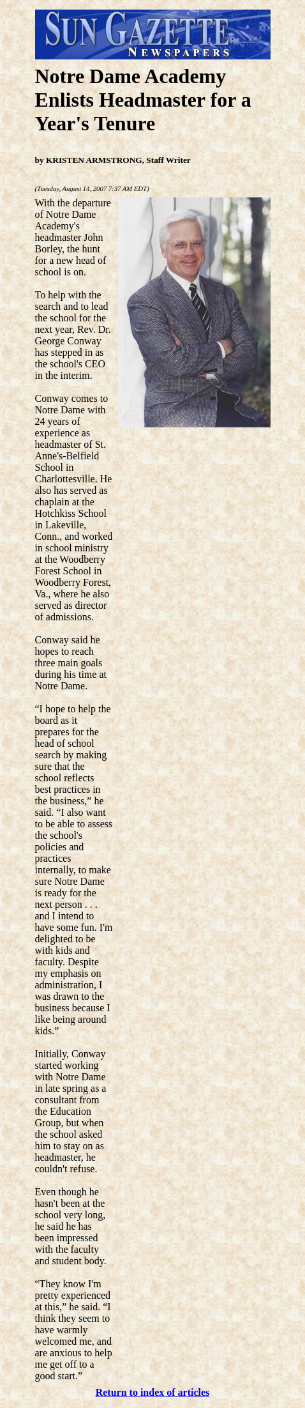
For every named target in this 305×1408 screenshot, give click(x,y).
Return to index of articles (153, 1392)
